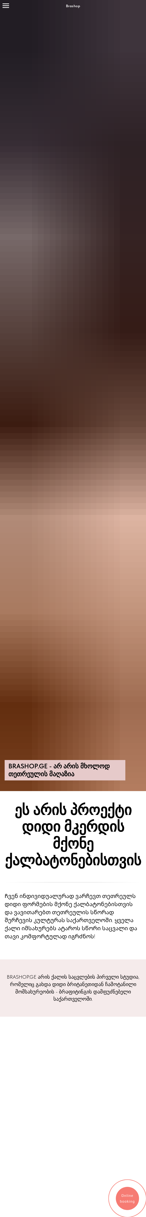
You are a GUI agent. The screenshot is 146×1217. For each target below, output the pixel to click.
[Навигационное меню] (6, 5)
